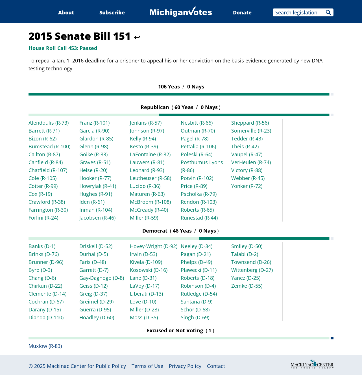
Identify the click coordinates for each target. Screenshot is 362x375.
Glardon (96, 138)
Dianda (46, 317)
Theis (245, 146)
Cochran (46, 301)
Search (328, 12)
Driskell (95, 246)
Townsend (251, 262)
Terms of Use (147, 366)
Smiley (246, 246)
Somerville (251, 130)
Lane (143, 277)
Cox (40, 193)
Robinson (198, 285)
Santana (196, 301)
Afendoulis (49, 122)
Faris (92, 262)
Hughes (95, 193)
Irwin (143, 254)
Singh (195, 317)
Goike (93, 154)
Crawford (47, 201)
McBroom (150, 201)
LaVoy (144, 285)
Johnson (147, 130)
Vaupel (246, 154)
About (66, 12)
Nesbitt (197, 122)
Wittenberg (252, 269)
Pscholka (199, 193)
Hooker (95, 178)
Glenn (93, 146)
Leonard (147, 170)
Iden (91, 201)
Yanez (245, 277)
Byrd (40, 269)
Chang (42, 277)
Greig (93, 293)
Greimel (96, 301)
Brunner (46, 262)
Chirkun (45, 285)
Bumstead (49, 146)
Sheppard (250, 122)
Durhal (93, 254)
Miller (144, 217)
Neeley (196, 246)
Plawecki (199, 269)
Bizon (42, 138)
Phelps (196, 262)
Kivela (146, 262)
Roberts (197, 209)
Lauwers (147, 162)
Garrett (93, 269)
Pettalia (198, 146)
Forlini (43, 217)
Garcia (94, 130)
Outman (198, 130)
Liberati (146, 293)
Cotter (43, 186)
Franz (94, 122)
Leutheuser (150, 178)
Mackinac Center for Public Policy (86, 366)
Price (194, 186)
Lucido (145, 186)
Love (143, 301)
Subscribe (112, 12)
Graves (94, 162)
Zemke (246, 285)
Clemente (47, 293)
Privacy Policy (185, 366)
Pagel (194, 138)
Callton (44, 154)
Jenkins (146, 122)
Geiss (93, 285)
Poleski (196, 154)
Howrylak (97, 186)
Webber (248, 178)
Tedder (247, 138)
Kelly (143, 138)
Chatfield (48, 170)
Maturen (147, 193)
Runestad (199, 217)
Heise (93, 170)
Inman (95, 209)
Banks (42, 246)
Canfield (46, 162)
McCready (149, 209)
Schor (195, 309)
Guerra (95, 309)
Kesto (144, 146)
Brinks (44, 254)
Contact (216, 366)
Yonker (246, 186)
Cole (42, 178)
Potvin (197, 178)
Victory (246, 170)
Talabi (244, 254)
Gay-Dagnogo (101, 277)
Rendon (199, 201)
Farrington (48, 209)
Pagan (196, 254)
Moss (144, 317)
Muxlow (45, 346)
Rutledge (199, 293)
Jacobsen (97, 217)
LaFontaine (150, 154)
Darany (45, 309)
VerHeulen (251, 162)
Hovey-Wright (153, 246)
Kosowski (148, 269)
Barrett (44, 130)
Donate (242, 12)
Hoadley (96, 317)
